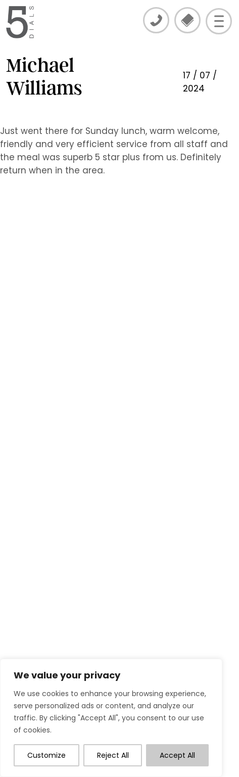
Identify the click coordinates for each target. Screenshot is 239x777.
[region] (111, 718)
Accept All (177, 755)
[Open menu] (219, 21)
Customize (46, 755)
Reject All (113, 755)
